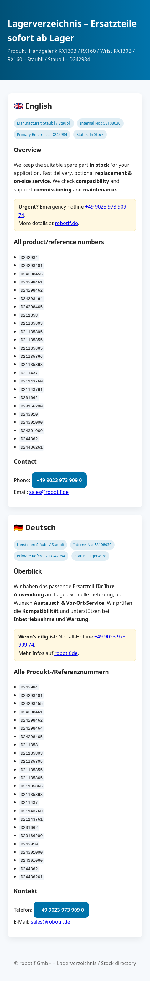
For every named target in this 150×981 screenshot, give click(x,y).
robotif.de (66, 223)
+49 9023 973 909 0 (59, 479)
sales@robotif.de (49, 491)
